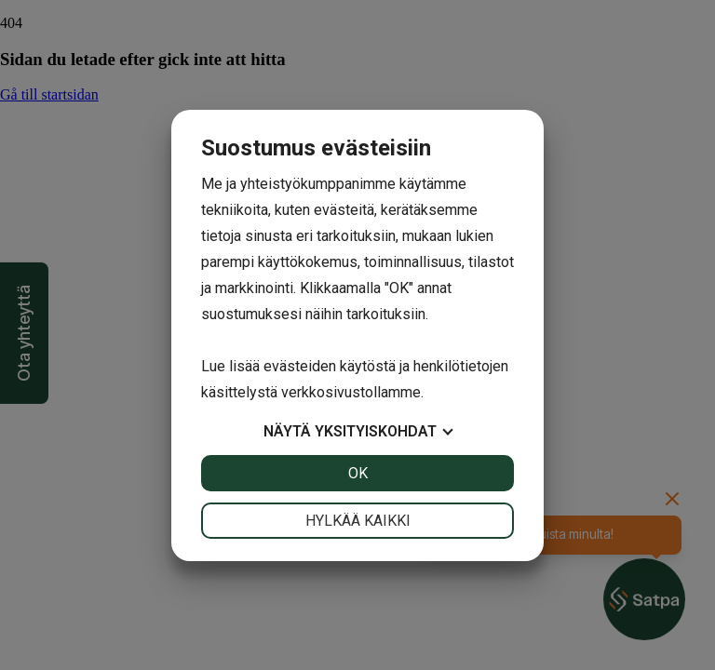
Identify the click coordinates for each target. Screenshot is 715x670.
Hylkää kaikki (358, 520)
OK (358, 473)
